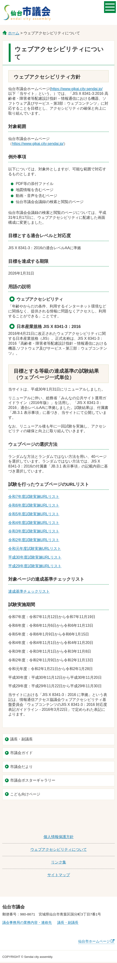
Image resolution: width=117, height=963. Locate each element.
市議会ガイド (21, 753)
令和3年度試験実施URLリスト (33, 531)
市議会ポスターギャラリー (32, 780)
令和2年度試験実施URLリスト (33, 540)
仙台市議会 (27, 12)
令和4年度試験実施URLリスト (33, 523)
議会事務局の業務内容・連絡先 (27, 922)
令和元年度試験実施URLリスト (34, 549)
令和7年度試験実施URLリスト (33, 497)
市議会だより (21, 767)
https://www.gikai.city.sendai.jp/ (76, 89)
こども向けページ (25, 794)
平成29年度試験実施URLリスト (34, 566)
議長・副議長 (21, 739)
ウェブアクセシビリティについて (58, 849)
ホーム (13, 33)
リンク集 (58, 862)
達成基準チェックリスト (29, 591)
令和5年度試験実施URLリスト (33, 514)
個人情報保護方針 (59, 837)
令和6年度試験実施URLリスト (33, 505)
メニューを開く (110, 7)
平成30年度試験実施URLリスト (34, 557)
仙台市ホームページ (94, 941)
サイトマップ (58, 875)
